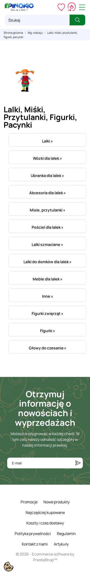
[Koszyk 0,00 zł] (72, 7)
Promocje (29, 502)
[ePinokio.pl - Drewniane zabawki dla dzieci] (19, 7)
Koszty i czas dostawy (45, 523)
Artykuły (61, 544)
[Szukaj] (37, 20)
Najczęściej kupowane (45, 512)
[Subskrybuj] (78, 463)
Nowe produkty (56, 502)
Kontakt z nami (35, 544)
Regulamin (66, 533)
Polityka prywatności (33, 533)
